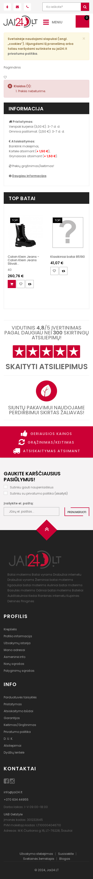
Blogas (64, 859)
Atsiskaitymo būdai (18, 711)
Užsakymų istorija (17, 643)
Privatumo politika (17, 732)
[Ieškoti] (85, 6)
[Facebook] (7, 782)
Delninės (13, 601)
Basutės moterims (21, 590)
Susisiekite (66, 854)
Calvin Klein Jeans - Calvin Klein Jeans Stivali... (23, 260)
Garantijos (12, 718)
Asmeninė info (14, 657)
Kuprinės (72, 596)
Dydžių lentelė (14, 752)
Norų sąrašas (14, 664)
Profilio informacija (18, 636)
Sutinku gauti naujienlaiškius (32, 487)
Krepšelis (10, 629)
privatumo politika (22, 54)
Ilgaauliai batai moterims (26, 585)
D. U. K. (8, 739)
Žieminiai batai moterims (54, 580)
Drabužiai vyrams (20, 580)
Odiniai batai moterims (53, 590)
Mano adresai (14, 650)
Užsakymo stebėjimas (36, 854)
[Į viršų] (46, 531)
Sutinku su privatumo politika (32, 493)
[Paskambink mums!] (27, 7)
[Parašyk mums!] (17, 7)
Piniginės (27, 601)
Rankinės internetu (52, 596)
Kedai (33, 596)
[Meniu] (46, 22)
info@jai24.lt (13, 792)
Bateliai (77, 590)
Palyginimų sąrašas (19, 671)
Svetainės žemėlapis (38, 859)
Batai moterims (19, 574)
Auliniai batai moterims (65, 585)
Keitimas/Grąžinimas (20, 725)
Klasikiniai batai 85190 (67, 256)
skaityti (61, 493)
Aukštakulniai (17, 596)
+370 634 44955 (16, 799)
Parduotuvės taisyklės (20, 697)
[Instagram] (12, 782)
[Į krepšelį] (12, 284)
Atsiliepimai (12, 745)
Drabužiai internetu (67, 574)
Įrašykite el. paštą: (18, 503)
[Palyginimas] (30, 284)
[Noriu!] (5, 77)
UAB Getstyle (13, 814)
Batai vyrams (42, 574)
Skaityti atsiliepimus (46, 367)
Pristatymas (13, 704)
